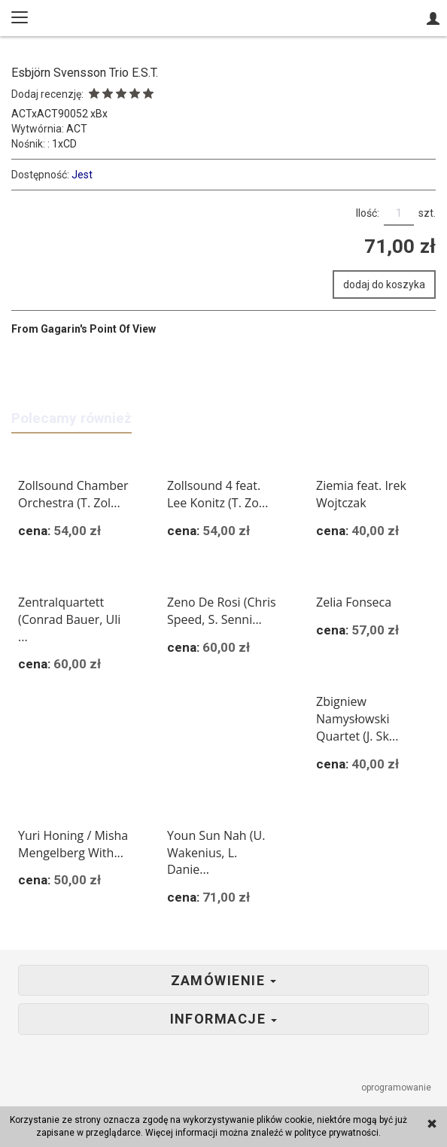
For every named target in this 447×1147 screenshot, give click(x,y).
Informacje (224, 1019)
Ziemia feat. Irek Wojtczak (361, 494)
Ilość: (367, 213)
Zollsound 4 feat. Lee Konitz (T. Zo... (217, 494)
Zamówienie (224, 980)
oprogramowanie (397, 1087)
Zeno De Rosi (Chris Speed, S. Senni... (221, 611)
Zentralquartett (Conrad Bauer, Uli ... (69, 619)
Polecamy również (71, 418)
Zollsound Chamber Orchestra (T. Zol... (73, 494)
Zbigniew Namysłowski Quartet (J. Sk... (357, 718)
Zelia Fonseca (353, 602)
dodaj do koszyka (384, 284)
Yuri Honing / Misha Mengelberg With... (73, 844)
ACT (76, 129)
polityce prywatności (336, 1132)
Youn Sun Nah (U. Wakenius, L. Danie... (216, 852)
